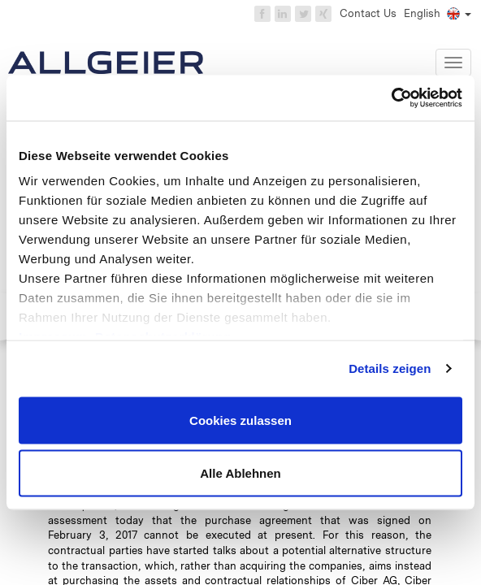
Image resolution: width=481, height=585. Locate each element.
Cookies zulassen (240, 420)
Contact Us (368, 13)
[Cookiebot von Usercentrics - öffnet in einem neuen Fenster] (391, 98)
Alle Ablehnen (240, 473)
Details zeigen (390, 368)
